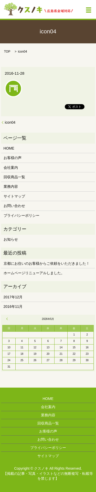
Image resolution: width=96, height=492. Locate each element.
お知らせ (11, 239)
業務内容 (11, 186)
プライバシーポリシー (21, 215)
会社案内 (11, 167)
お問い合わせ (14, 206)
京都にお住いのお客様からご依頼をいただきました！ (47, 263)
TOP (7, 51)
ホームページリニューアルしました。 (34, 273)
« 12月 (7, 318)
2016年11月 (13, 306)
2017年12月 (13, 297)
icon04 (10, 122)
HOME (9, 148)
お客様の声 (13, 158)
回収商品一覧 (14, 177)
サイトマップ (14, 196)
